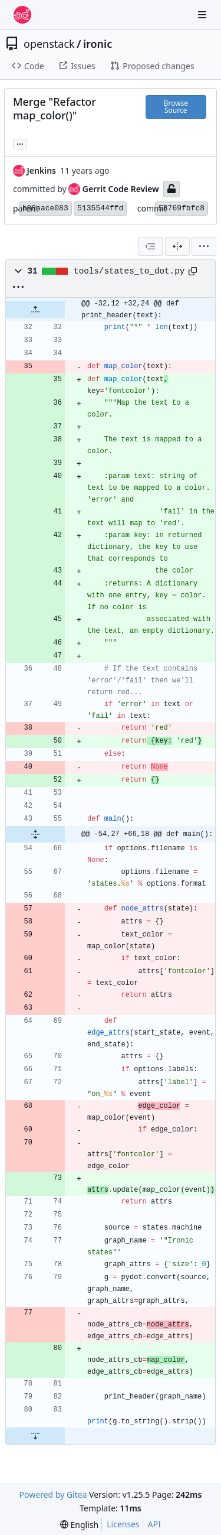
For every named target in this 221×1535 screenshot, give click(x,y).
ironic (97, 44)
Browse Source (176, 106)
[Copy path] (192, 271)
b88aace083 (45, 208)
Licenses (123, 1524)
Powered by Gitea (53, 1494)
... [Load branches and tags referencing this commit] (20, 143)
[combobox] (150, 246)
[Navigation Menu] (203, 14)
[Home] (22, 14)
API (154, 1524)
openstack (49, 44)
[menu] (204, 246)
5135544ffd (100, 208)
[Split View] (177, 246)
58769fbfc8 (181, 208)
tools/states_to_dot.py (129, 271)
